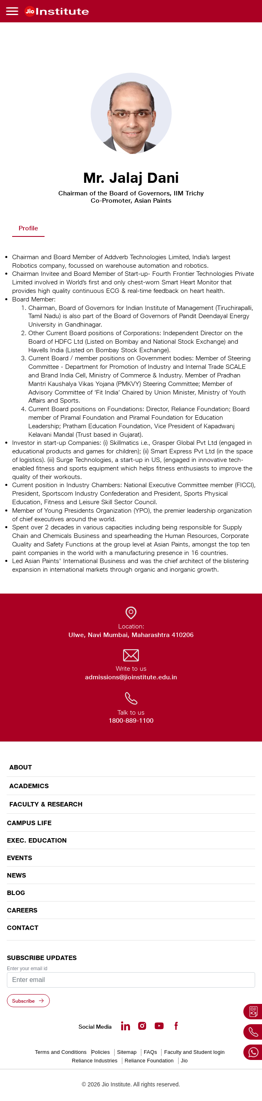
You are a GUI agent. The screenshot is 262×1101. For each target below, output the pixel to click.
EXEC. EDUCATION (37, 840)
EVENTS (19, 858)
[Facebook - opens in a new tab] (175, 1025)
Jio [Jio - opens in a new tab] (184, 1061)
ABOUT (20, 767)
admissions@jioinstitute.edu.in (131, 677)
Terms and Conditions (61, 1052)
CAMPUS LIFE (29, 823)
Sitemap (126, 1052)
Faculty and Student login (194, 1052)
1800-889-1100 (131, 720)
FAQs (150, 1052)
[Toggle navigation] (13, 11)
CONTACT (22, 927)
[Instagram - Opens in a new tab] (142, 1025)
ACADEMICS (29, 786)
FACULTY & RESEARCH (46, 804)
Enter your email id (27, 968)
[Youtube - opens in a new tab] (159, 1025)
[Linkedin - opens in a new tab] (125, 1025)
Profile (28, 228)
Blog (16, 893)
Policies (101, 1052)
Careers (22, 910)
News (16, 875)
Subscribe (23, 1000)
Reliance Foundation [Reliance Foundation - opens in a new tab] (149, 1061)
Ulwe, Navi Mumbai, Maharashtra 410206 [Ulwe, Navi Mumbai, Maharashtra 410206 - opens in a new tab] (131, 635)
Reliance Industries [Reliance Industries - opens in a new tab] (94, 1061)
